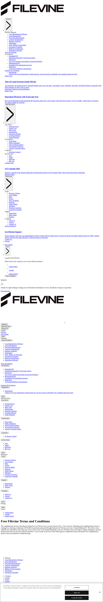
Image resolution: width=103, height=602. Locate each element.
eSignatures (8, 571)
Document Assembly (11, 572)
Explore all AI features (12, 70)
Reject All (77, 592)
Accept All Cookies (76, 598)
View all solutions (11, 52)
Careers (7, 578)
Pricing (7, 241)
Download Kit (5, 291)
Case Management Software (14, 560)
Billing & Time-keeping (12, 569)
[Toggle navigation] (64, 322)
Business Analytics (11, 567)
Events (7, 579)
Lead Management (11, 562)
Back (3, 336)
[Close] (2, 284)
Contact (7, 581)
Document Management (12, 563)
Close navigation (11, 276)
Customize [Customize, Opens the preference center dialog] (77, 587)
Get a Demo (9, 245)
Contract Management (12, 565)
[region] (51, 592)
